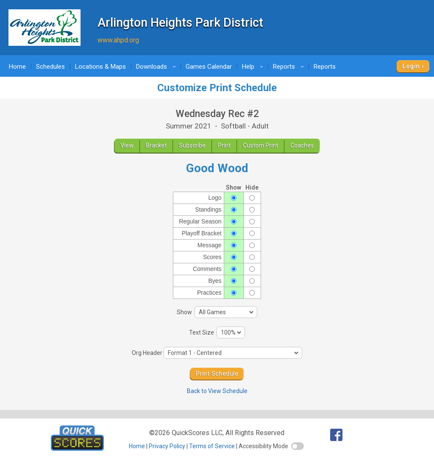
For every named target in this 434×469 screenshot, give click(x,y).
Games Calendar (209, 66)
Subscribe (192, 145)
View (127, 145)
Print (224, 145)
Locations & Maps (100, 66)
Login (411, 66)
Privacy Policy (167, 446)
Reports (289, 66)
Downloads (157, 66)
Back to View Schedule (217, 391)
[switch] (297, 446)
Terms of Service (212, 446)
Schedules (50, 66)
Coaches (302, 145)
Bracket (156, 145)
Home (17, 66)
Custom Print (260, 145)
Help (254, 66)
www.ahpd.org (118, 40)
